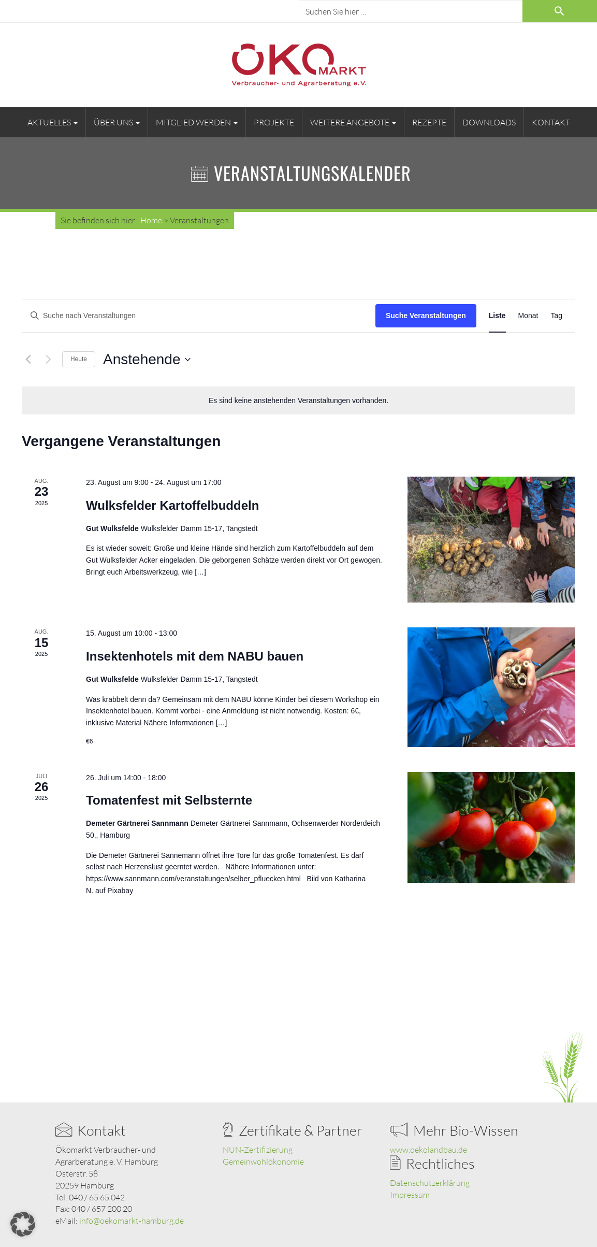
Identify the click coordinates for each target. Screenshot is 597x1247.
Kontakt (551, 122)
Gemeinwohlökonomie (263, 1161)
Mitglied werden (197, 122)
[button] (23, 1224)
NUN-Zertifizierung (258, 1149)
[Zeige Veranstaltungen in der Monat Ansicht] (528, 315)
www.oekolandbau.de (428, 1149)
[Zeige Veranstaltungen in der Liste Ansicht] (497, 315)
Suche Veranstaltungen (426, 315)
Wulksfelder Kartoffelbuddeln (172, 505)
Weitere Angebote (353, 122)
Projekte (274, 122)
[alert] (298, 400)
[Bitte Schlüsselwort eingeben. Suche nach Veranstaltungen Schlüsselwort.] (198, 315)
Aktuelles (52, 122)
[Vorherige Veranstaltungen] (28, 359)
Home (151, 220)
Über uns (117, 122)
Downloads (489, 122)
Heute (78, 359)
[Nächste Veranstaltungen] (48, 359)
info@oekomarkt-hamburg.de (131, 1220)
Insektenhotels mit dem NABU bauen (194, 656)
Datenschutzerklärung (430, 1183)
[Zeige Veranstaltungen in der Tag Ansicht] (556, 315)
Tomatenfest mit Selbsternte (169, 800)
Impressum (410, 1194)
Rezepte (429, 122)
